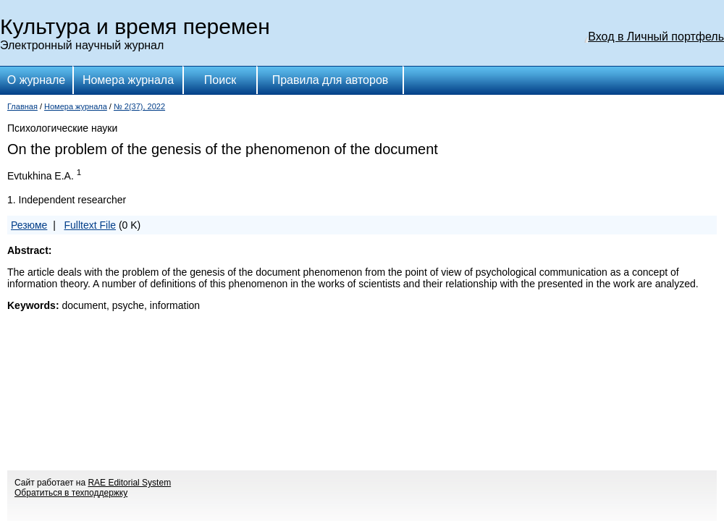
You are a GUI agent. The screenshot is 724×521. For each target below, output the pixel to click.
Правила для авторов (330, 80)
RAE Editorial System (129, 483)
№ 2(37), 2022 (139, 106)
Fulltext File (90, 225)
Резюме (29, 225)
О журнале (36, 80)
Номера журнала (128, 80)
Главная (22, 106)
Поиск (220, 80)
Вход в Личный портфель (656, 36)
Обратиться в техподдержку (70, 493)
